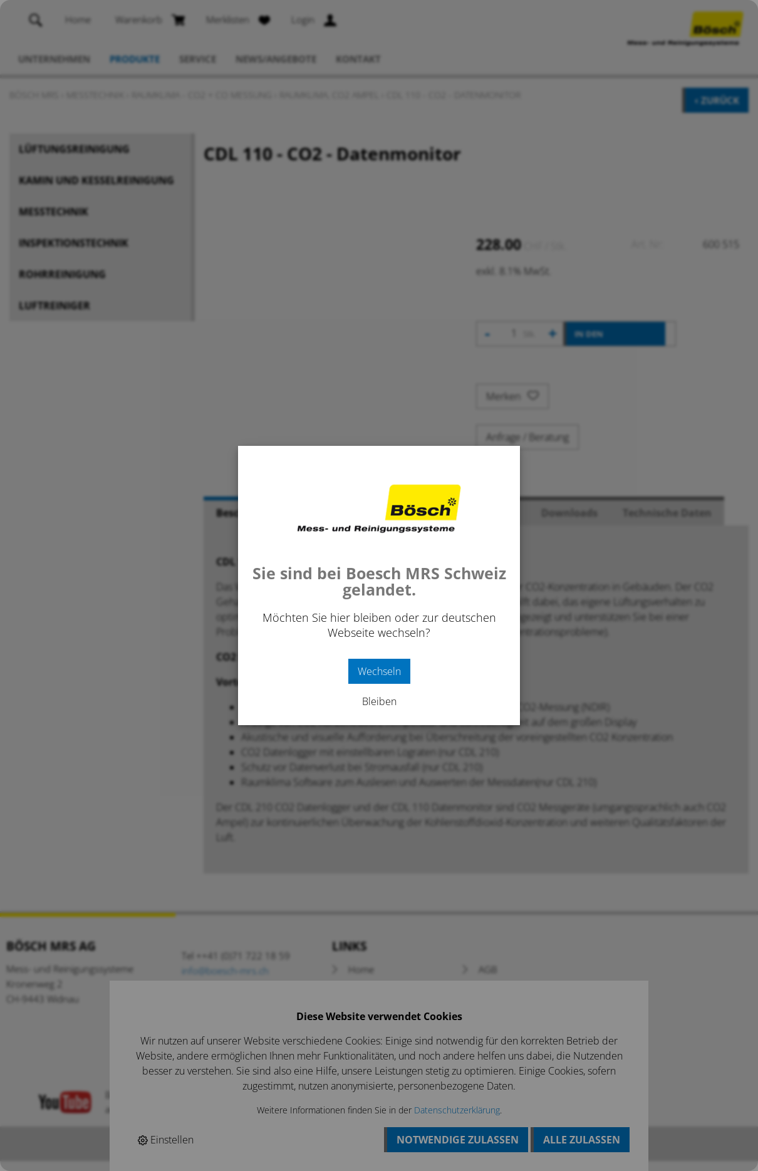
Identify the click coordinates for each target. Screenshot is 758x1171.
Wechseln (379, 671)
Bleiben (379, 701)
